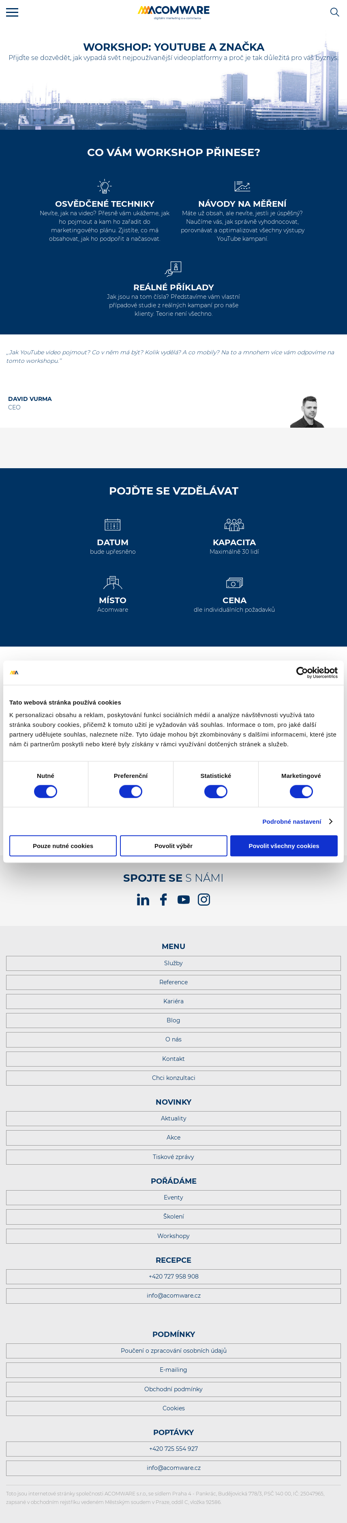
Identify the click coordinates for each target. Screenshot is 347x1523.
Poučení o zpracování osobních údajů (174, 1350)
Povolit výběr (173, 845)
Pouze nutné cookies (63, 845)
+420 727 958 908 (174, 1276)
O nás (173, 1039)
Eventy (173, 1197)
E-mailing (173, 1369)
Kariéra (173, 1001)
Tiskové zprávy (173, 1157)
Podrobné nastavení (291, 821)
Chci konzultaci (173, 1078)
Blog (173, 1020)
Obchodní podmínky (173, 1389)
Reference (173, 982)
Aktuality (173, 1118)
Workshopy (173, 1236)
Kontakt (173, 1058)
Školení (173, 1216)
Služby (173, 963)
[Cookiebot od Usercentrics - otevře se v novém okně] (302, 672)
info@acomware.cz (174, 1295)
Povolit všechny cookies (283, 845)
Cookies (174, 1408)
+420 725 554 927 (173, 1448)
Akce (173, 1137)
